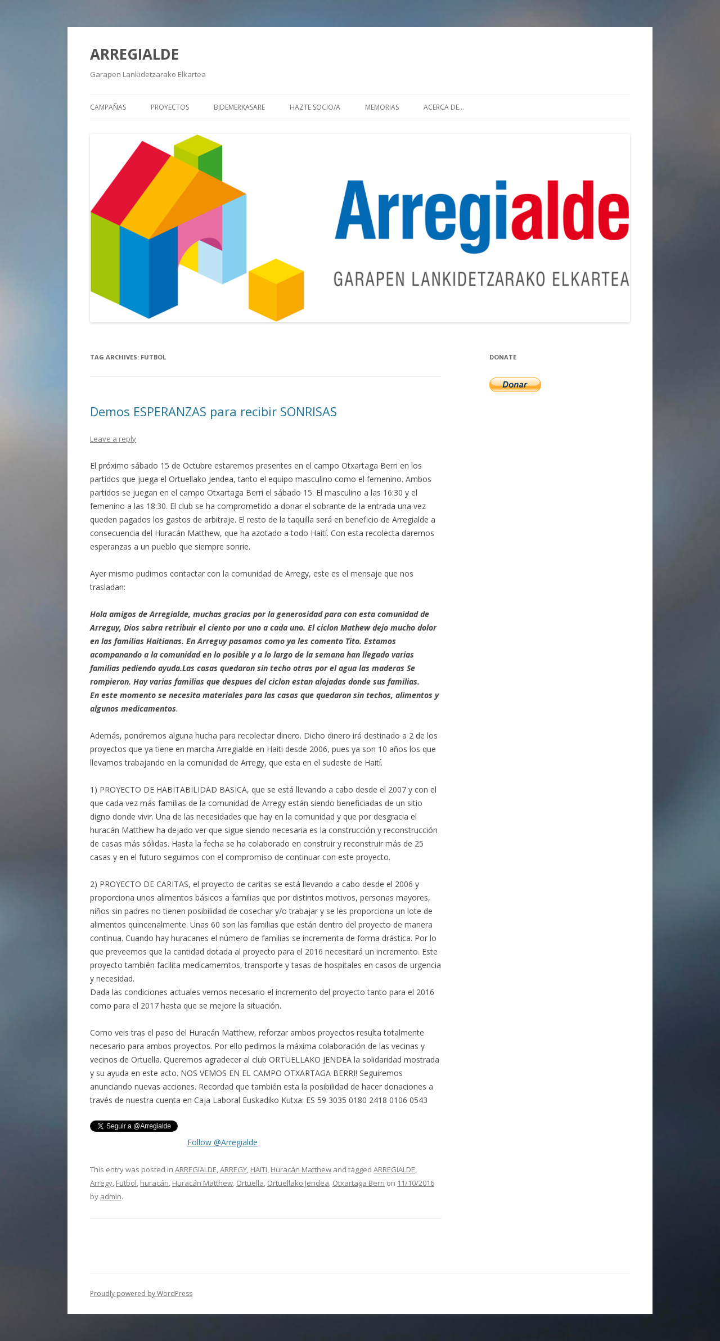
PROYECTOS (170, 107)
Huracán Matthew (301, 1169)
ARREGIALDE (134, 54)
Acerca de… (444, 107)
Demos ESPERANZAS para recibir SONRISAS (213, 411)
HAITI (258, 1169)
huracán (154, 1183)
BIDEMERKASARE (239, 107)
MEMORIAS (382, 107)
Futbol (126, 1183)
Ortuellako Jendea (298, 1183)
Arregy (101, 1183)
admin (111, 1196)
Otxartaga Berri (358, 1183)
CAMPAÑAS (108, 107)
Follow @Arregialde (222, 1142)
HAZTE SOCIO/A (315, 107)
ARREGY (233, 1169)
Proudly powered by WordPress (141, 1293)
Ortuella (250, 1183)
